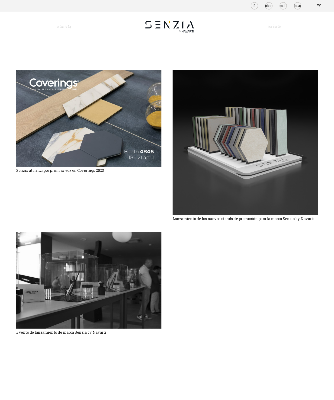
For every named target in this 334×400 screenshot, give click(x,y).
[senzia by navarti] (169, 26)
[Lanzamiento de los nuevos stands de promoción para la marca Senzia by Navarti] (245, 142)
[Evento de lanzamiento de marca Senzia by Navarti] (88, 280)
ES (319, 5)
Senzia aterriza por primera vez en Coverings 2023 (60, 170)
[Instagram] (254, 6)
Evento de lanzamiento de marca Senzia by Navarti (61, 332)
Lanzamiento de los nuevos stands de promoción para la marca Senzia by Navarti (243, 218)
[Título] (269, 6)
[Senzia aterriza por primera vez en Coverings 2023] (88, 118)
